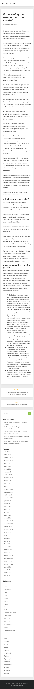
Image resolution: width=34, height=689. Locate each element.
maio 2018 (7, 575)
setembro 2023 (8, 460)
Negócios (6, 656)
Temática (6, 673)
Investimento (8, 653)
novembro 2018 (8, 558)
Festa (5, 638)
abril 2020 (7, 512)
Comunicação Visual (10, 612)
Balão (5, 592)
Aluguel (6, 584)
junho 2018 (7, 572)
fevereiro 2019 (8, 549)
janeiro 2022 (7, 469)
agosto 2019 (8, 532)
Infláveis (6, 650)
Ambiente (6, 587)
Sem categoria (8, 664)
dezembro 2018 (8, 555)
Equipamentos (8, 624)
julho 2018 (7, 570)
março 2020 (7, 515)
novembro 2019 (8, 524)
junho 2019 (7, 538)
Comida (6, 610)
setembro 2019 (8, 529)
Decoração (7, 621)
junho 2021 (7, 483)
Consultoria (7, 615)
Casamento (7, 607)
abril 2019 (7, 544)
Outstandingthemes (17, 685)
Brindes (6, 601)
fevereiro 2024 (8, 457)
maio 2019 (7, 541)
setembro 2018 (8, 564)
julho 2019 (7, 535)
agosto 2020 (8, 501)
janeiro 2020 (7, 518)
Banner (6, 598)
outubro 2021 (8, 475)
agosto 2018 (8, 567)
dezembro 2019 (8, 521)
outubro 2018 (8, 561)
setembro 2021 (8, 477)
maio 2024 (7, 452)
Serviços (6, 667)
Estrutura (6, 627)
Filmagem (6, 641)
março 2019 (7, 547)
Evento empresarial (9, 630)
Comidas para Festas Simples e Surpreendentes (13, 428)
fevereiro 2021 (8, 489)
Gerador (6, 647)
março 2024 (7, 454)
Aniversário (7, 589)
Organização (7, 659)
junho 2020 (7, 506)
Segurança (7, 661)
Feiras (5, 636)
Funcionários (8, 644)
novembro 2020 (8, 492)
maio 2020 (7, 509)
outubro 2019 (8, 526)
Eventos (6, 633)
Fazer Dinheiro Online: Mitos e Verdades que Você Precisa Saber (16, 432)
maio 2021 (7, 486)
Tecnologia (7, 670)
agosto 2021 (8, 480)
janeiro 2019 (7, 552)
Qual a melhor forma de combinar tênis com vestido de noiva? (16, 437)
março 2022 (7, 466)
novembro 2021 (8, 472)
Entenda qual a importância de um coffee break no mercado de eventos (16, 442)
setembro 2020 (8, 498)
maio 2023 (7, 463)
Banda (5, 595)
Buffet (6, 604)
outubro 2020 (8, 495)
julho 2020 (7, 503)
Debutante (7, 618)
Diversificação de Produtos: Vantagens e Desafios (16, 423)
